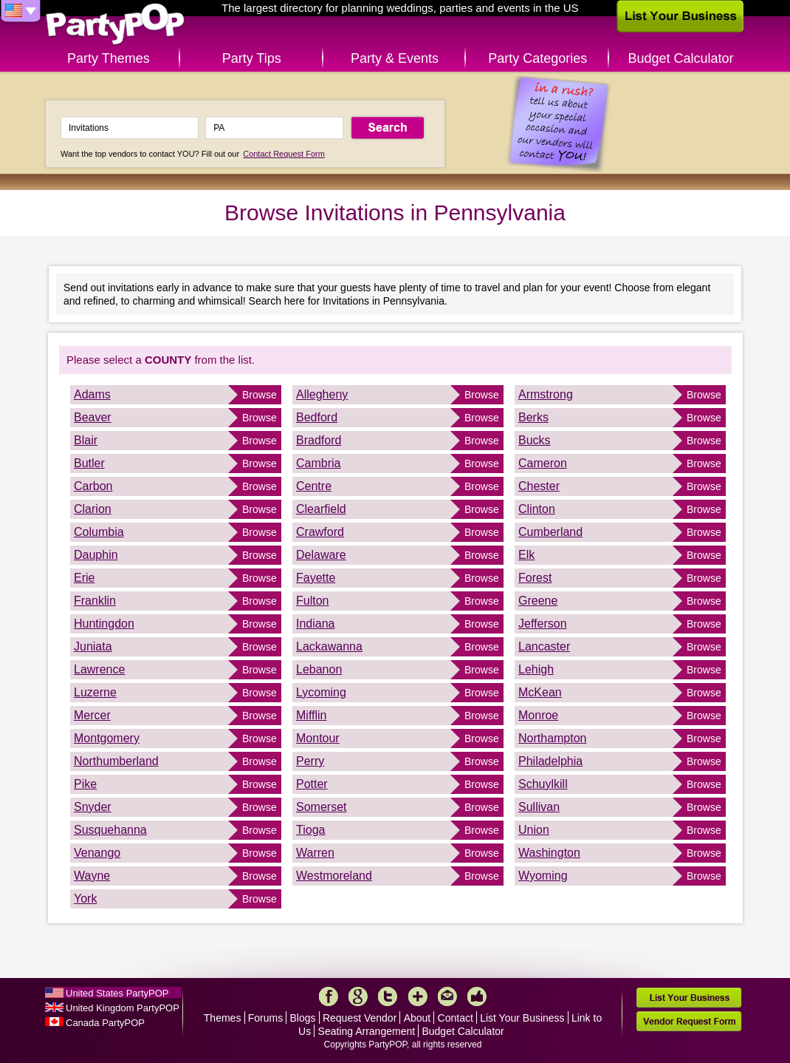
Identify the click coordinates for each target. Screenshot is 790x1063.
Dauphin (96, 555)
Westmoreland (334, 875)
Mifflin (311, 715)
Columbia (99, 532)
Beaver (92, 417)
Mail (447, 996)
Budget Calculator (681, 58)
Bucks (534, 440)
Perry (310, 761)
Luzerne (95, 692)
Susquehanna (110, 829)
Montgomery (107, 738)
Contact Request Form (284, 153)
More (417, 996)
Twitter (387, 996)
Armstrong (545, 394)
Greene (537, 600)
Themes (222, 1018)
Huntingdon (104, 623)
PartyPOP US (115, 25)
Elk (526, 555)
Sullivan (539, 807)
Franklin (95, 600)
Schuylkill (543, 784)
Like (477, 996)
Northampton (552, 738)
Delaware (321, 555)
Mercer (92, 715)
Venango (97, 852)
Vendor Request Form (689, 1021)
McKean (540, 692)
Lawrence (99, 669)
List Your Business (522, 1018)
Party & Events (395, 58)
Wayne (92, 875)
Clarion (92, 509)
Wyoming (543, 875)
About (417, 1018)
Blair (85, 440)
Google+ (358, 996)
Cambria (318, 463)
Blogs (303, 1018)
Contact (455, 1018)
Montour (318, 738)
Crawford (320, 532)
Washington (549, 852)
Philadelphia (550, 761)
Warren (315, 852)
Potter (312, 784)
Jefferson (542, 623)
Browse (259, 395)
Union (533, 829)
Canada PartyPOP (105, 1022)
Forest (535, 577)
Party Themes (108, 58)
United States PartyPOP (117, 993)
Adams (92, 394)
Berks (533, 417)
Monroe (538, 715)
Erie (84, 577)
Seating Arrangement (367, 1031)
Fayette (315, 577)
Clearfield (321, 509)
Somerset (321, 807)
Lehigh (536, 669)
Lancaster (544, 646)
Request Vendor (359, 1018)
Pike (85, 784)
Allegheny (322, 394)
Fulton (312, 600)
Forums (265, 1018)
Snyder (92, 807)
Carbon (93, 486)
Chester (539, 486)
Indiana (315, 623)
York (85, 898)
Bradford (318, 440)
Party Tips (251, 58)
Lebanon (319, 669)
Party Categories (537, 58)
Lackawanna (329, 646)
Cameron (542, 463)
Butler (89, 463)
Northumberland (116, 761)
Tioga (310, 829)
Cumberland (550, 532)
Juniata (93, 646)
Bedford (316, 417)
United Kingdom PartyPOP (122, 1007)
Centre (314, 486)
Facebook (328, 996)
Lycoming (321, 692)
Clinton (536, 509)
